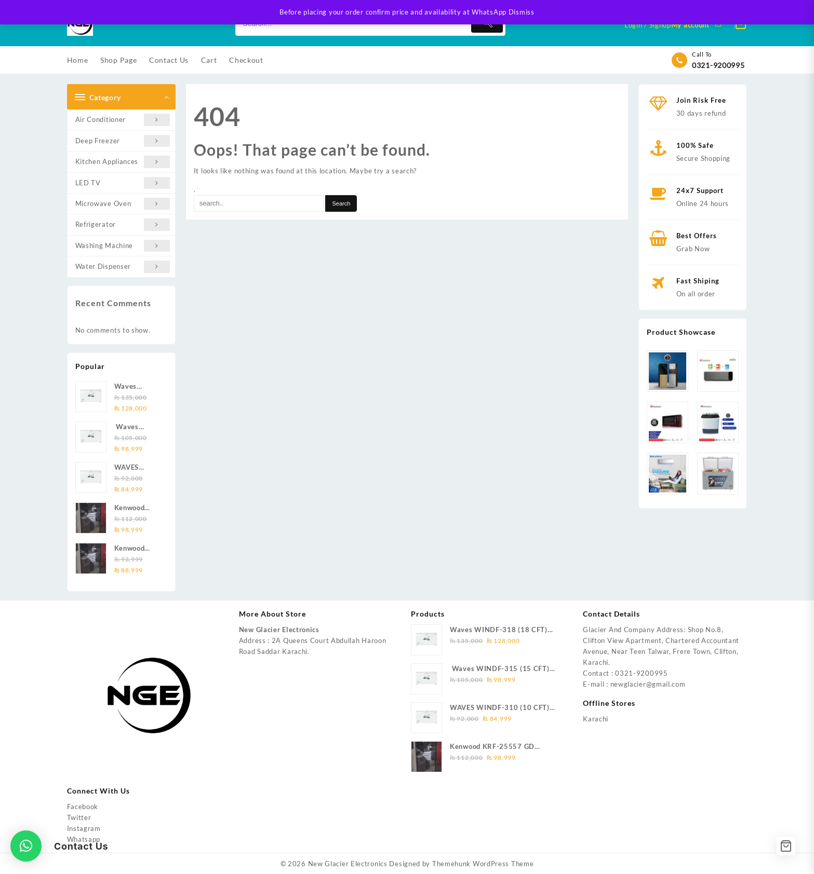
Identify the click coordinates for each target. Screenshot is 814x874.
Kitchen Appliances (122, 162)
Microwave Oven (122, 204)
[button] (26, 846)
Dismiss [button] (522, 12)
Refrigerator (122, 224)
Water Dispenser (122, 266)
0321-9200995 (718, 65)
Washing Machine (122, 246)
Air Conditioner (122, 120)
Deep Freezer (122, 141)
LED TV (122, 183)
